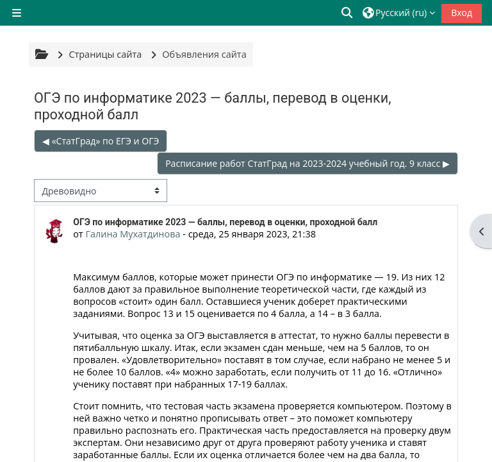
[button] (348, 12)
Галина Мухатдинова (132, 234)
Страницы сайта (105, 54)
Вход (461, 12)
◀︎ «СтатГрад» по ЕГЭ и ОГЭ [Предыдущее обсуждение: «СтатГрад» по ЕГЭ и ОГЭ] (100, 141)
